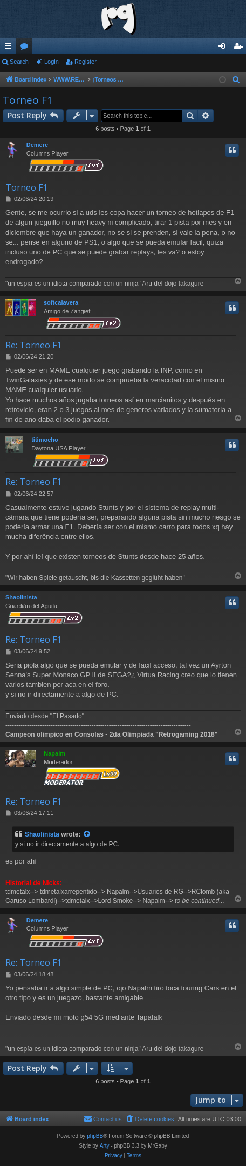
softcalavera (61, 302)
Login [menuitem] (224, 48)
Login (51, 61)
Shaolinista (21, 597)
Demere (37, 144)
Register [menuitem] (240, 48)
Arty (105, 1146)
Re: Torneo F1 (33, 345)
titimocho (44, 439)
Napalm (54, 753)
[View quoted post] (87, 835)
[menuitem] (236, 80)
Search (19, 61)
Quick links (10, 48)
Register (85, 61)
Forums (26, 48)
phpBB (95, 1136)
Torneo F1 (28, 100)
